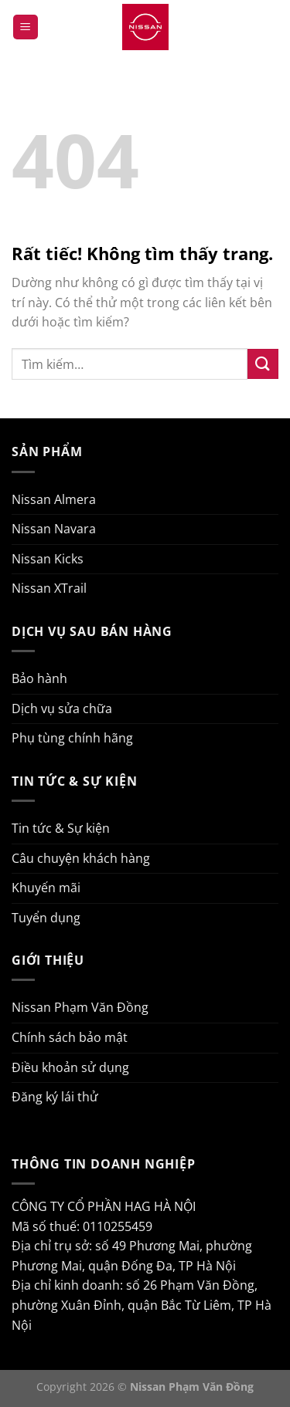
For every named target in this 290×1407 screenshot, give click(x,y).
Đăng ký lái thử (55, 1096)
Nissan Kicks (48, 558)
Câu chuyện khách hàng (81, 858)
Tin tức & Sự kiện (61, 828)
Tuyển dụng (46, 917)
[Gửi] (262, 364)
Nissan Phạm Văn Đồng (80, 1007)
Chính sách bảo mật (70, 1037)
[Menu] (25, 27)
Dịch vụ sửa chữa (62, 708)
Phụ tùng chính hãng (72, 737)
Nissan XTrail (49, 588)
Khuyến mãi (46, 887)
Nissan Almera (54, 499)
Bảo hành (39, 678)
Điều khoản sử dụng (70, 1067)
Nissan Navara (54, 528)
